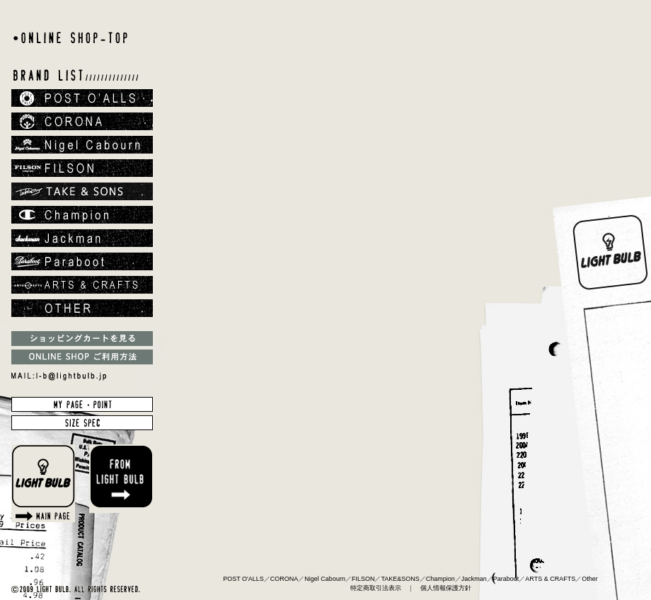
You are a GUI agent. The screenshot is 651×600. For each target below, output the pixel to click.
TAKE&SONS (400, 578)
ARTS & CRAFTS (550, 578)
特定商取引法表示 (375, 588)
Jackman (474, 578)
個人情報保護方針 (445, 588)
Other (590, 578)
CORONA (284, 578)
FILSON (363, 578)
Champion (440, 578)
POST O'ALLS (243, 578)
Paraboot (506, 578)
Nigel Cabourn (324, 578)
